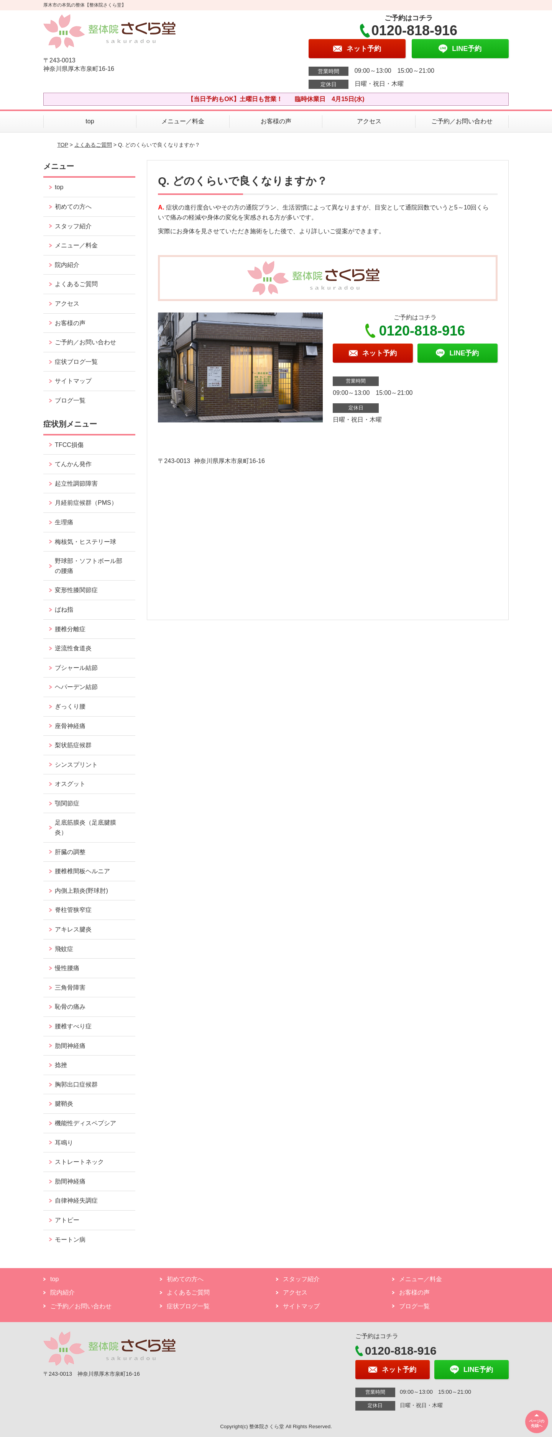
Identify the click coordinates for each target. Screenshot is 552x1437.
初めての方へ (73, 206)
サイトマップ (73, 381)
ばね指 (64, 609)
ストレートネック (79, 1162)
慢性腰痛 (67, 968)
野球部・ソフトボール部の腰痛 (88, 566)
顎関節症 (67, 803)
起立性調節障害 (76, 483)
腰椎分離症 (70, 629)
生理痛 (64, 522)
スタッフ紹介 (73, 226)
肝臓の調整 (70, 852)
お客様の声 (276, 121)
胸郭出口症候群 (76, 1084)
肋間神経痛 (70, 1046)
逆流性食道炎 (73, 648)
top (89, 121)
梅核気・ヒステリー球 (85, 541)
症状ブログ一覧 (76, 361)
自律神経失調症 (76, 1200)
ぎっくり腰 (70, 706)
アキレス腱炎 (73, 929)
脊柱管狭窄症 (73, 910)
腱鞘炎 (64, 1103)
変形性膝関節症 (76, 590)
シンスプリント (76, 764)
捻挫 (61, 1065)
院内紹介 (67, 265)
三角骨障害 (70, 987)
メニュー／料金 (182, 121)
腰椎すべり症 (73, 1026)
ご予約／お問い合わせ (462, 121)
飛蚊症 (64, 949)
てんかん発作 (73, 464)
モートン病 (70, 1239)
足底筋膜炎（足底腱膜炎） (85, 827)
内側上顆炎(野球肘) (81, 890)
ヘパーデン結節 (76, 687)
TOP (63, 145)
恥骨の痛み (70, 1006)
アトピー (67, 1220)
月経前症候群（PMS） (86, 502)
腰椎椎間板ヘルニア (82, 871)
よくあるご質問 (93, 145)
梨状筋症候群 (73, 745)
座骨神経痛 (70, 726)
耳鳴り (64, 1142)
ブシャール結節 (76, 667)
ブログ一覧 (70, 400)
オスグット (70, 784)
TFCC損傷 (69, 445)
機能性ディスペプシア (85, 1123)
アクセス (369, 121)
